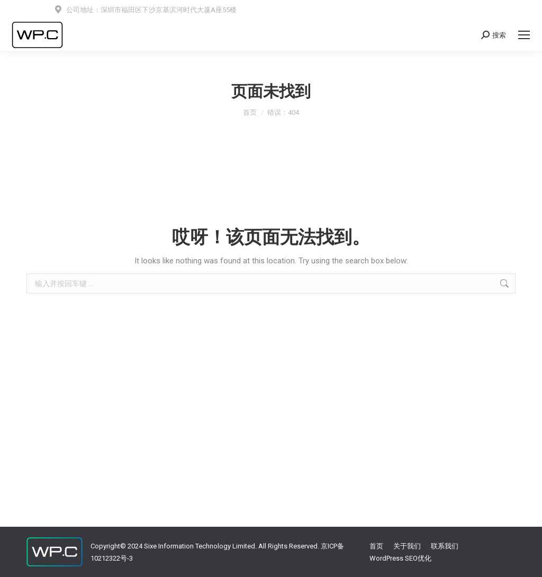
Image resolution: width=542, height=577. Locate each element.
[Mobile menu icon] (524, 35)
